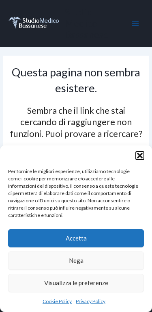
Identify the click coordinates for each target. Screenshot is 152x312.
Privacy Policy (90, 301)
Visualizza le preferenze (76, 282)
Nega (76, 260)
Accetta (76, 238)
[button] (140, 156)
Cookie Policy (57, 301)
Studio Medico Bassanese (87, 23)
